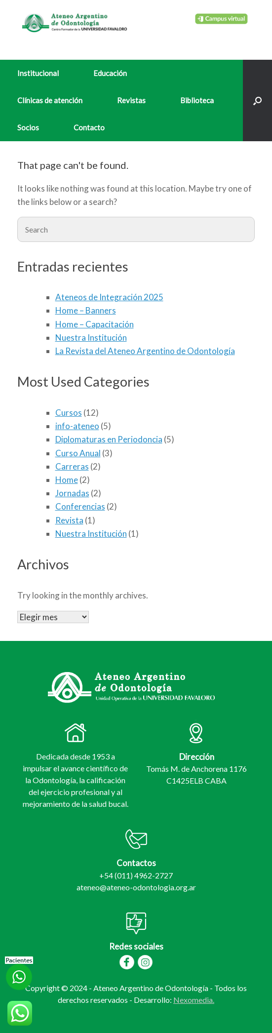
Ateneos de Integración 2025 (109, 297)
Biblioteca (197, 100)
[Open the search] (257, 100)
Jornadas (72, 493)
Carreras (72, 466)
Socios (28, 127)
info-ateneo (77, 426)
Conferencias (80, 506)
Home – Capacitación (94, 324)
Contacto (89, 127)
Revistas (131, 100)
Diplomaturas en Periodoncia (108, 439)
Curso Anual (78, 453)
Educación (110, 73)
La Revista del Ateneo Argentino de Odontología (145, 351)
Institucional (38, 73)
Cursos (68, 412)
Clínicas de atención (49, 100)
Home (66, 480)
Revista (69, 520)
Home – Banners (85, 310)
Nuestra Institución (91, 337)
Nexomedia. (193, 999)
